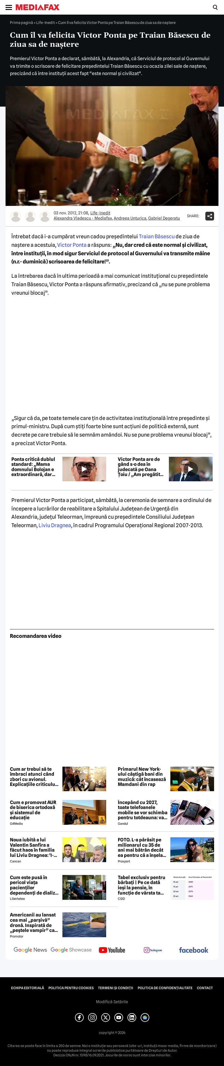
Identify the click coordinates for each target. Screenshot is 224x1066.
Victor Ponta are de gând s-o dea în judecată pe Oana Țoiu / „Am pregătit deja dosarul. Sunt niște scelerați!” (139, 467)
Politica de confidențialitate (165, 988)
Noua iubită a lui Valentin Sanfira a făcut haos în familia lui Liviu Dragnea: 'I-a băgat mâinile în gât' (33, 847)
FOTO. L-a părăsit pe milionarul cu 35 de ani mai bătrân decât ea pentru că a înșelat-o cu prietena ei (142, 847)
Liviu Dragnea (54, 525)
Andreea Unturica (130, 218)
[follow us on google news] (30, 950)
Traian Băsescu (157, 236)
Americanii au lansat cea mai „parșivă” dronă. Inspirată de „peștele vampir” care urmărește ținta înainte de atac (34, 922)
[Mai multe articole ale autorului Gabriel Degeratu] (45, 216)
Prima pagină (21, 22)
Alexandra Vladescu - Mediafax (83, 218)
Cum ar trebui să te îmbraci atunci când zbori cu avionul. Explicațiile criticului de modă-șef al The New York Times (33, 777)
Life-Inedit (45, 22)
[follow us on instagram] (152, 950)
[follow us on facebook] (193, 950)
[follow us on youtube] (112, 950)
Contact (205, 988)
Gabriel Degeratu (164, 218)
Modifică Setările (112, 1001)
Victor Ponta (72, 245)
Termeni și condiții (115, 988)
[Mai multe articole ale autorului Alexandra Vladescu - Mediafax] (16, 216)
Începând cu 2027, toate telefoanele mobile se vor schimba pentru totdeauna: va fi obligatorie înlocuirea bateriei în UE (142, 810)
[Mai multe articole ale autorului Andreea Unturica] (30, 216)
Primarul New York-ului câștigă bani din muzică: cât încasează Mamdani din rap (142, 777)
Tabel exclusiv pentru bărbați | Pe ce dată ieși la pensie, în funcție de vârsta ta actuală (141, 885)
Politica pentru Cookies (71, 988)
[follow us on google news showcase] (71, 950)
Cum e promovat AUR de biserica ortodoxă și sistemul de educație (33, 810)
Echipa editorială (27, 988)
